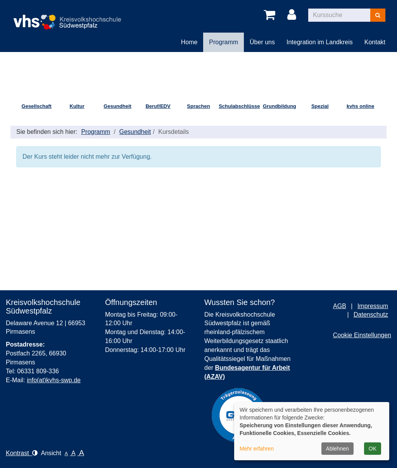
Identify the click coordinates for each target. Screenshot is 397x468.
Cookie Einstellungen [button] (362, 335)
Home (189, 42)
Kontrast (22, 453)
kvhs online (361, 106)
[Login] (293, 15)
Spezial (320, 106)
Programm (95, 131)
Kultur (77, 106)
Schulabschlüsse (239, 106)
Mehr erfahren (257, 448)
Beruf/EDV (157, 106)
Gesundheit (117, 106)
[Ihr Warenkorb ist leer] (271, 15)
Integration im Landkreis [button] (320, 42)
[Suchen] (377, 15)
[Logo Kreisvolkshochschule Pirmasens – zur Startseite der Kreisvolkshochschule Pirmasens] (70, 15)
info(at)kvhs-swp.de (54, 380)
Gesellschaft (37, 106)
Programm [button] (223, 42)
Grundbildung (279, 106)
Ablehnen (337, 448)
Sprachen (198, 106)
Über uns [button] (262, 42)
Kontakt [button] (374, 42)
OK (372, 448)
